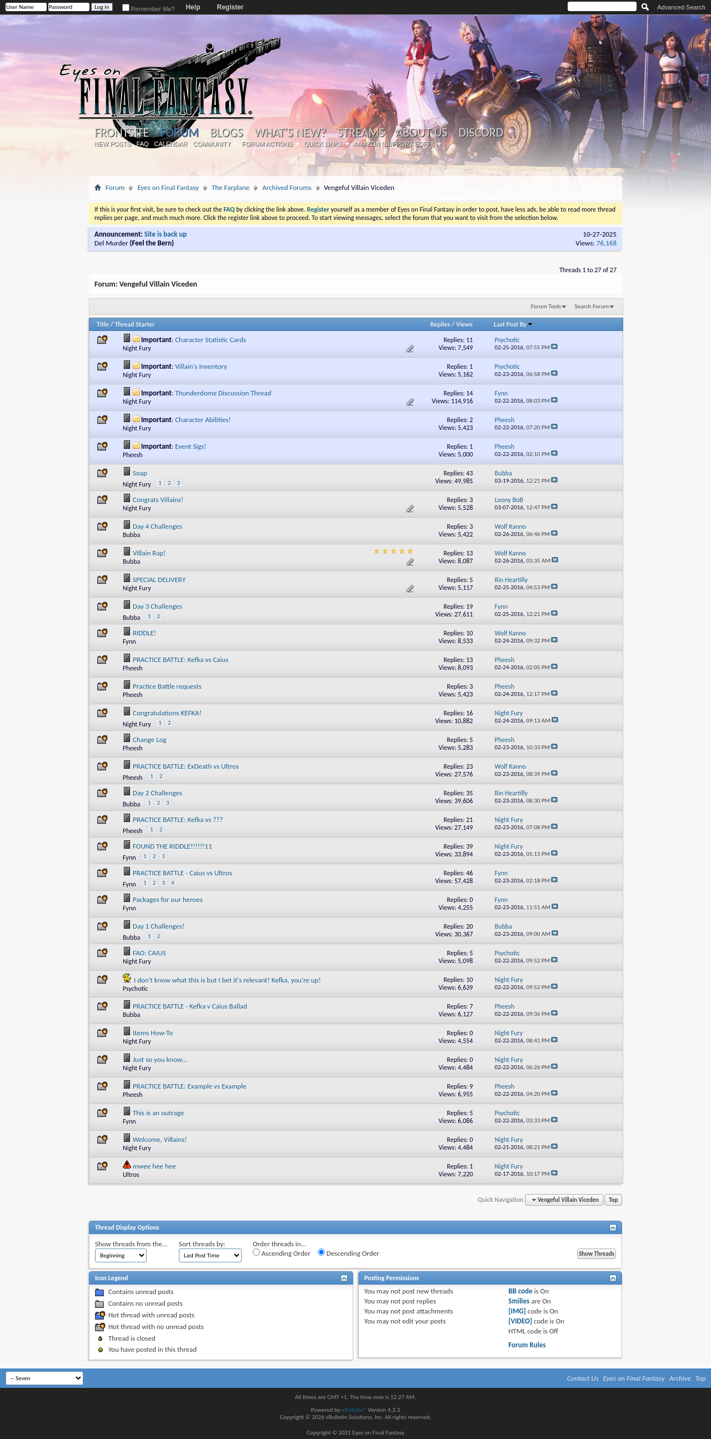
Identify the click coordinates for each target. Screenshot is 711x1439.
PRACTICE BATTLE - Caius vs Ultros (182, 873)
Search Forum (592, 306)
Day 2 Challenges (157, 793)
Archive (680, 1378)
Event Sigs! (191, 446)
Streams (360, 133)
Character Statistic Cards (210, 339)
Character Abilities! (203, 419)
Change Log (150, 739)
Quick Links (323, 144)
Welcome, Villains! (160, 1139)
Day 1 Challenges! (158, 926)
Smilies (518, 1301)
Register (230, 7)
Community (212, 144)
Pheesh (132, 455)
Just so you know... (160, 1059)
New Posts (112, 144)
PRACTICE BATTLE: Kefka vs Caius (180, 659)
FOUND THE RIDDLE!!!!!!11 (172, 846)
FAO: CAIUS (149, 953)
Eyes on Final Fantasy (168, 187)
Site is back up (165, 234)
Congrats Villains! (158, 499)
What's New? (290, 133)
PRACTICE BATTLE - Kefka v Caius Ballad (190, 1006)
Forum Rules (526, 1345)
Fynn (129, 641)
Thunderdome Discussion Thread (223, 393)
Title (103, 324)
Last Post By (513, 324)
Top (613, 1200)
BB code (520, 1291)
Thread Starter (135, 324)
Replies (440, 324)
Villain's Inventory (201, 366)
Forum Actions (267, 144)
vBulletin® (354, 1409)
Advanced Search (681, 7)
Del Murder (111, 243)
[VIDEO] (520, 1321)
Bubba (131, 535)
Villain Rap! (149, 553)
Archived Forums (287, 187)
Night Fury (137, 348)
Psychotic (135, 988)
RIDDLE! (144, 633)
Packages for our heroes (168, 899)
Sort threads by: (202, 1244)
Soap (140, 473)
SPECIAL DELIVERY (159, 579)
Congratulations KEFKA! (167, 713)
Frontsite (121, 133)
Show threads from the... (131, 1244)
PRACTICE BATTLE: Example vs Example (190, 1086)
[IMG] (517, 1311)
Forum (179, 132)
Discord (480, 133)
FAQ (143, 144)
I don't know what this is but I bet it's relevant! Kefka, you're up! (227, 980)
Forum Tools (546, 306)
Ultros (131, 1175)
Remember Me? (148, 9)
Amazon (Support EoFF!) (394, 144)
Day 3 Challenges (157, 606)
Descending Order (348, 1253)
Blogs (226, 133)
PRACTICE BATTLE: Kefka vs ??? (178, 819)
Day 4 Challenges (157, 526)
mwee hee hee (154, 1166)
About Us (421, 133)
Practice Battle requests (167, 686)
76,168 (607, 243)
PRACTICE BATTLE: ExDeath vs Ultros (186, 766)
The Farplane (230, 187)
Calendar (171, 144)
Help (193, 7)
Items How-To (153, 1033)
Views (464, 324)
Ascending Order (282, 1253)
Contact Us (583, 1378)
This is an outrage (158, 1113)
